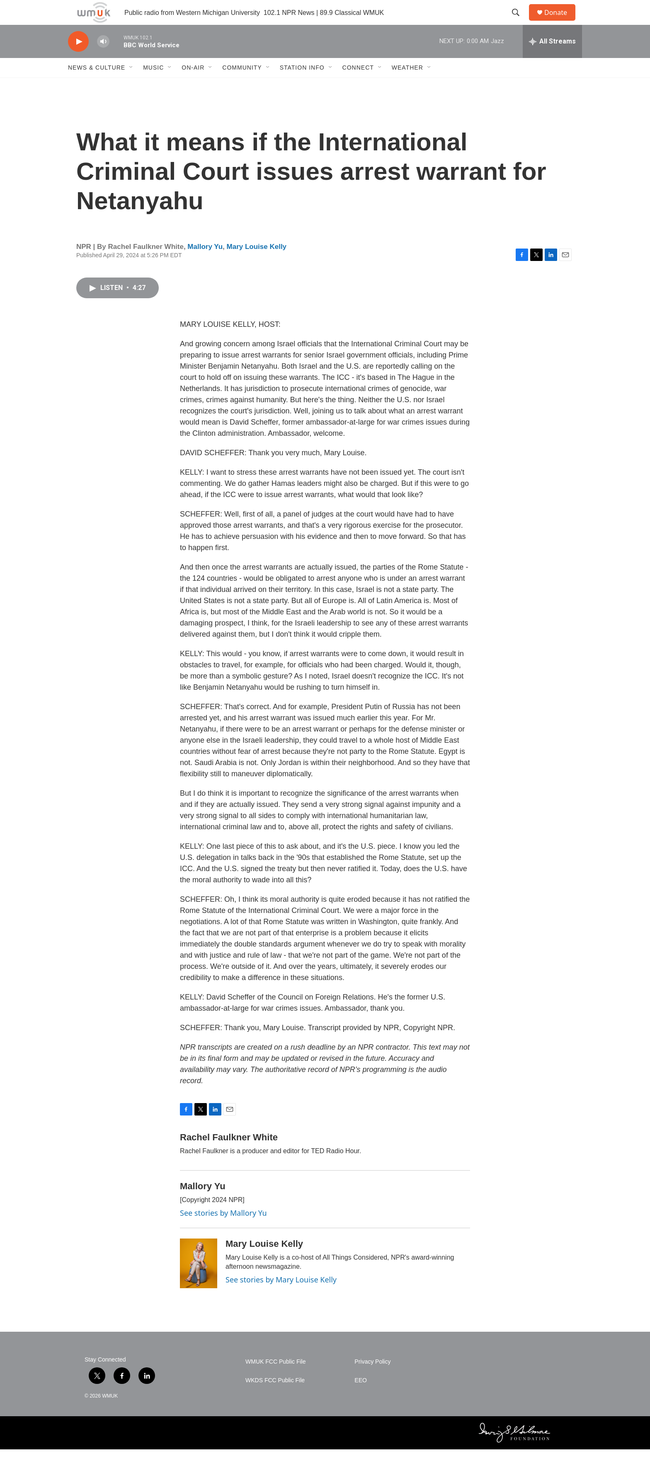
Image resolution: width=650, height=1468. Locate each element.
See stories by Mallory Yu (223, 1231)
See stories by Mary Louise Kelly (281, 1298)
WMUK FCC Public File (275, 1380)
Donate (561, 21)
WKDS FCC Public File (275, 1399)
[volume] (103, 60)
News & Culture (96, 86)
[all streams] (552, 60)
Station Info (302, 86)
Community (242, 86)
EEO (360, 1399)
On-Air (193, 86)
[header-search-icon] (519, 22)
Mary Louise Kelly (257, 265)
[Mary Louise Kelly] (198, 1282)
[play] (78, 60)
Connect (358, 86)
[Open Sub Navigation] (131, 86)
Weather (407, 86)
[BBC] (332, 1451)
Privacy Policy (372, 1380)
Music (153, 86)
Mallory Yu (205, 265)
